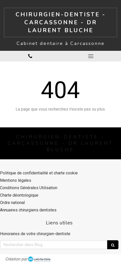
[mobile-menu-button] (91, 56)
